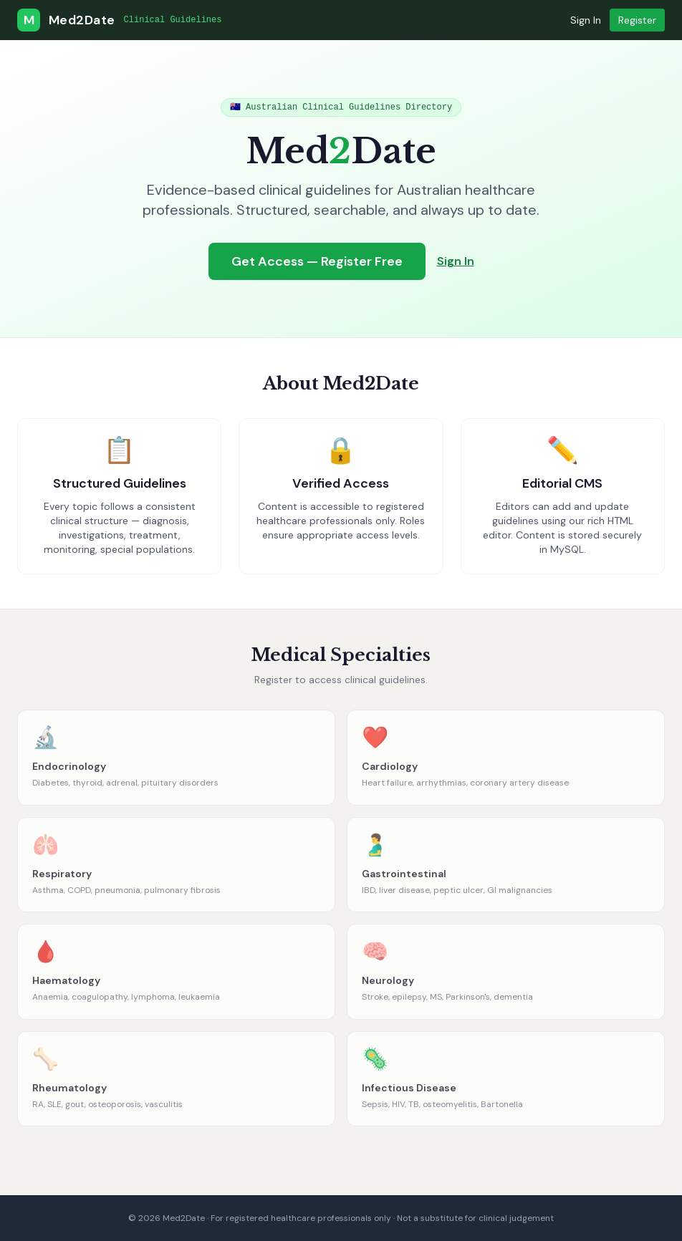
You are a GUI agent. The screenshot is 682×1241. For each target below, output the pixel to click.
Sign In (585, 20)
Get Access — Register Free (317, 261)
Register (637, 20)
